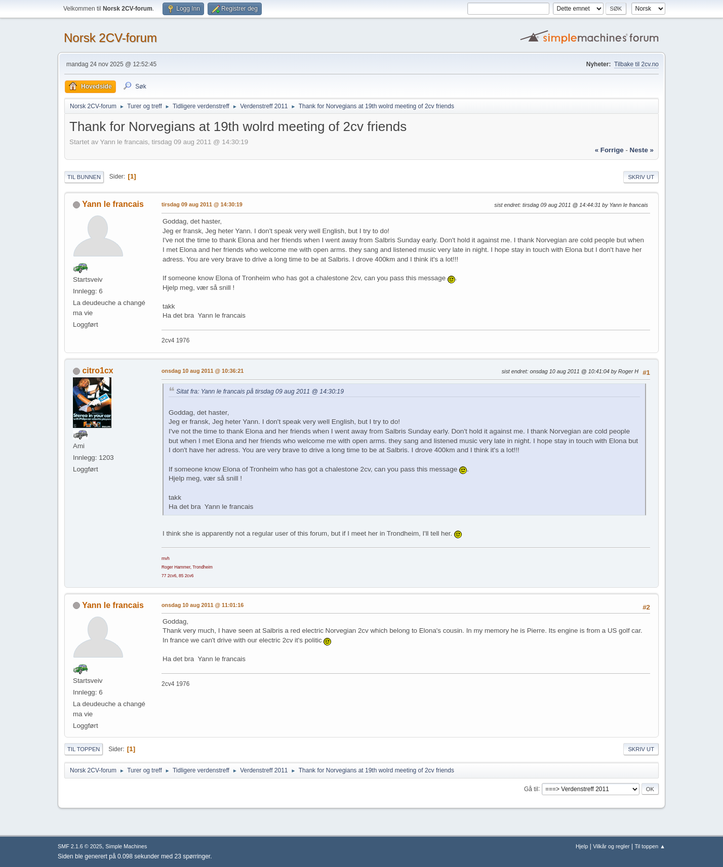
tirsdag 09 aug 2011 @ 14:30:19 (202, 204)
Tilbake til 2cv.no (636, 64)
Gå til (531, 788)
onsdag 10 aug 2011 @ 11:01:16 (203, 605)
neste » (642, 150)
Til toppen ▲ (649, 846)
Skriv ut (641, 177)
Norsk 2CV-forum (110, 38)
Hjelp (582, 846)
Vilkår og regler (611, 846)
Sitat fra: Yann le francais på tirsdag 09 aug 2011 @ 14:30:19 (260, 391)
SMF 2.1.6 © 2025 (80, 846)
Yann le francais (113, 204)
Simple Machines (126, 846)
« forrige (609, 150)
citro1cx (97, 370)
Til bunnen (84, 177)
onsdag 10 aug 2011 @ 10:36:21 (203, 371)
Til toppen (83, 749)
